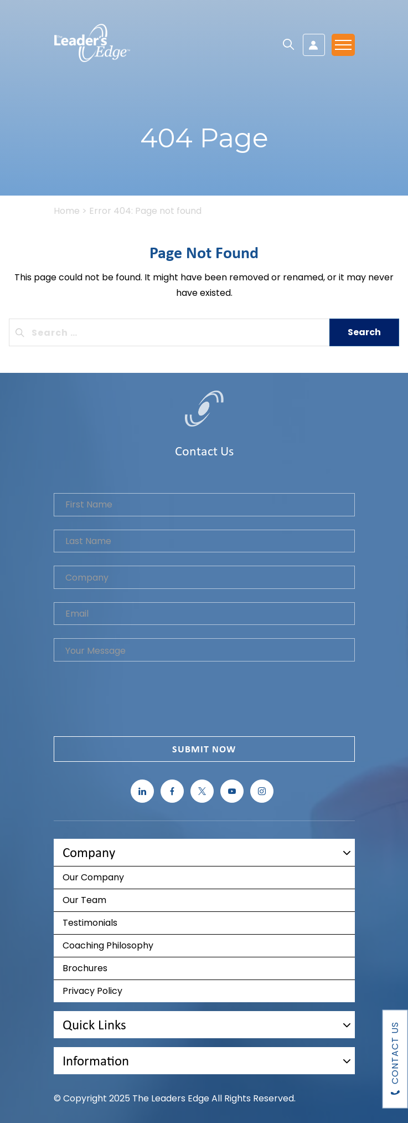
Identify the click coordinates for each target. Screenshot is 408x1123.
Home (67, 210)
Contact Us (395, 1059)
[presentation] (138, 701)
